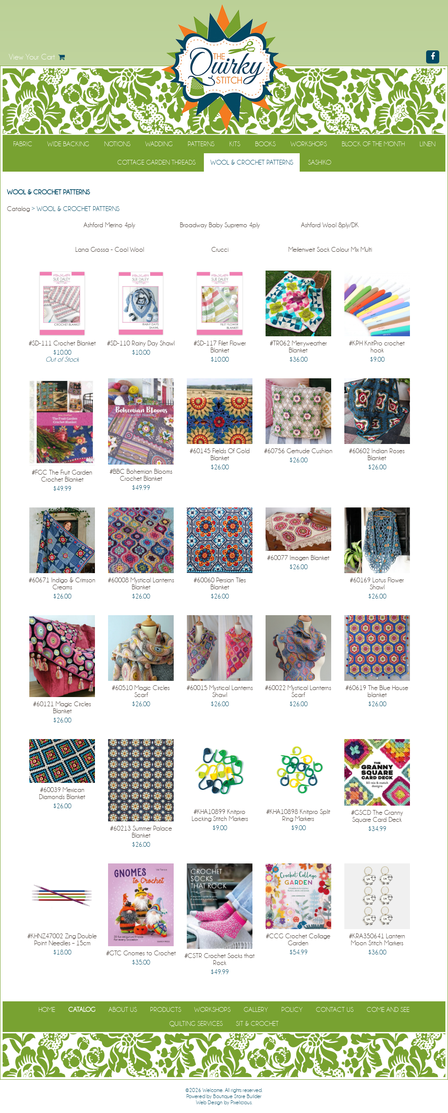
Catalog (18, 208)
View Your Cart (32, 57)
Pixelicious (241, 1102)
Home (46, 1009)
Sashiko (319, 162)
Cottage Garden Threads (156, 162)
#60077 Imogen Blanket (298, 557)
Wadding (159, 144)
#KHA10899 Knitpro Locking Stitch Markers (220, 815)
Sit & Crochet (257, 1023)
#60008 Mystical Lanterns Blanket (141, 584)
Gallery (256, 1009)
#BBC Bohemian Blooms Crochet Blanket (141, 475)
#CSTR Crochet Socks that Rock (220, 959)
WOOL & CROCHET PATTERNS (251, 162)
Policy (292, 1009)
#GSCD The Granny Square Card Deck (377, 816)
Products (165, 1009)
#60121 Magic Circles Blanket (62, 708)
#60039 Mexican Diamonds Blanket (62, 793)
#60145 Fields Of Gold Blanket (220, 454)
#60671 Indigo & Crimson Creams (62, 584)
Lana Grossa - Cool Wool (109, 249)
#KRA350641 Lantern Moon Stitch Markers (377, 940)
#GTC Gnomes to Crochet (141, 953)
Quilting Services (196, 1023)
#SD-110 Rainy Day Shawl (141, 343)
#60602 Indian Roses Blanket (377, 454)
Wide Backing (68, 144)
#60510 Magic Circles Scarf (141, 691)
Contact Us (335, 1009)
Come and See (388, 1009)
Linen (427, 144)
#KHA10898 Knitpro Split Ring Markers (298, 815)
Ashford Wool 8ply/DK (330, 225)
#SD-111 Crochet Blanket (62, 343)
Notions (117, 144)
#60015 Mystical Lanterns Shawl (220, 691)
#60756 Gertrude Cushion (298, 450)
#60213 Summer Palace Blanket (141, 832)
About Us (122, 1009)
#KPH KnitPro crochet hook (377, 347)
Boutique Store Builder (237, 1096)
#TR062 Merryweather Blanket (298, 347)
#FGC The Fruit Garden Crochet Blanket (62, 476)
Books (265, 144)
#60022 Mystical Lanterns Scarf (298, 691)
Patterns (201, 144)
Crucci (219, 249)
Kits (234, 144)
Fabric (22, 144)
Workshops (308, 144)
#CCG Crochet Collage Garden (298, 940)
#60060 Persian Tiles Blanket (220, 584)
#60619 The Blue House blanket (377, 691)
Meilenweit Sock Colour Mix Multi (330, 249)
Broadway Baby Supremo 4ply (220, 225)
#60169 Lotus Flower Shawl (377, 584)
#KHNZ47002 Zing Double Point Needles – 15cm (62, 940)
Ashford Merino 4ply (109, 225)
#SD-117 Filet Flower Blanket (220, 347)
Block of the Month (373, 144)
